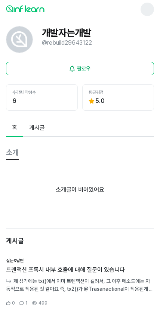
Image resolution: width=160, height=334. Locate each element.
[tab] (14, 128)
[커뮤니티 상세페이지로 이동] (80, 282)
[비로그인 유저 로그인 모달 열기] (80, 68)
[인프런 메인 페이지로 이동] (43, 8)
